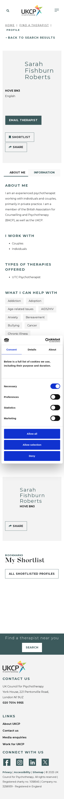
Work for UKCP (13, 744)
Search (32, 647)
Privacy (7, 772)
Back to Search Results (31, 37)
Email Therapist (23, 120)
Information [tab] (44, 172)
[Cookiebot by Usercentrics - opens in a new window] (45, 340)
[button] (7, 11)
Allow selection (32, 444)
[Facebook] (6, 762)
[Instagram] (19, 762)
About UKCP (11, 723)
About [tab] (52, 349)
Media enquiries (14, 737)
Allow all (32, 433)
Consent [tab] (11, 349)
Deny (32, 455)
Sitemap (38, 772)
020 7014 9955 (13, 702)
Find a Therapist (34, 25)
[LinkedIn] (32, 762)
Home (10, 25)
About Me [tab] (17, 172)
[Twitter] (45, 762)
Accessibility (22, 772)
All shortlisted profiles (32, 573)
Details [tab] (32, 349)
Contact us (10, 730)
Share (16, 147)
